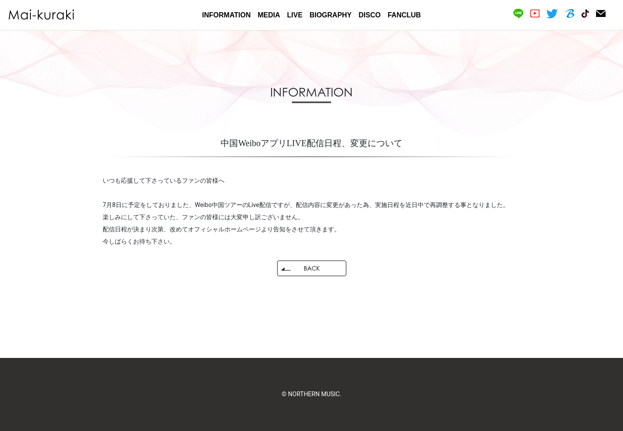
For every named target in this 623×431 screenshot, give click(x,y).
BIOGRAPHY (330, 15)
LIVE (295, 15)
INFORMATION (226, 15)
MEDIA (269, 15)
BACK (312, 268)
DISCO (369, 15)
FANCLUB (404, 15)
